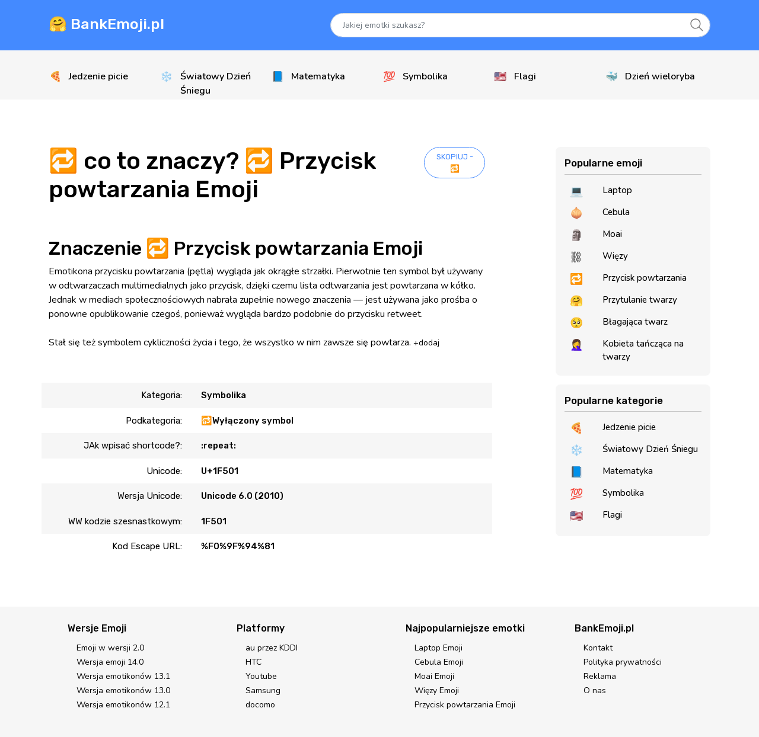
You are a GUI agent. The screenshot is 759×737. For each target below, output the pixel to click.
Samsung (262, 690)
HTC (253, 662)
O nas (594, 690)
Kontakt (598, 647)
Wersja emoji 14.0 (109, 662)
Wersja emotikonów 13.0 (123, 690)
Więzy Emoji (436, 690)
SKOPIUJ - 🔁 (454, 162)
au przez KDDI (271, 647)
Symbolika (223, 395)
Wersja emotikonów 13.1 (123, 676)
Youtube (261, 676)
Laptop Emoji (438, 647)
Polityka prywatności (622, 662)
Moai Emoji (434, 676)
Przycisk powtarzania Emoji (464, 704)
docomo (260, 704)
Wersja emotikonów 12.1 (123, 704)
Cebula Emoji (438, 662)
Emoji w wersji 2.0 (110, 647)
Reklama (599, 676)
